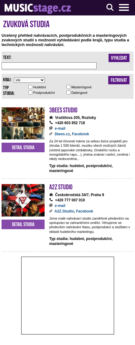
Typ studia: (9, 90)
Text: (7, 56)
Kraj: (7, 79)
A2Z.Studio (64, 211)
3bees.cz (62, 134)
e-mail (60, 128)
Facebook (80, 134)
